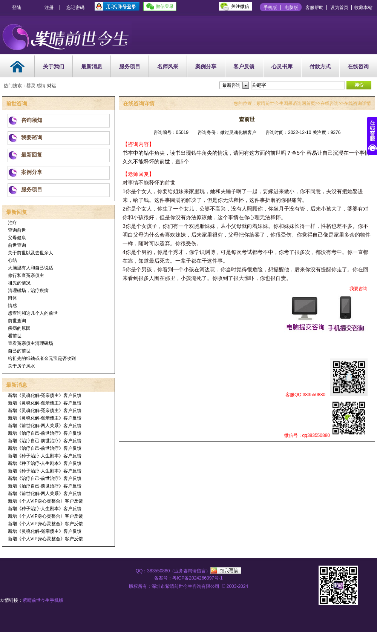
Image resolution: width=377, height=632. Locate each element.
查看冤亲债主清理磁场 (30, 343)
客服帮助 (314, 7)
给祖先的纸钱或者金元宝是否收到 (42, 358)
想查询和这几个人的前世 (33, 313)
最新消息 (91, 66)
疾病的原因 (19, 328)
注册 (49, 7)
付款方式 (320, 66)
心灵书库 (282, 66)
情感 (12, 305)
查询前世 (17, 230)
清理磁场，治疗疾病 (28, 290)
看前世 (14, 335)
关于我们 (53, 66)
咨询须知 (31, 120)
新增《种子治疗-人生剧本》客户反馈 (45, 455)
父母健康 (17, 237)
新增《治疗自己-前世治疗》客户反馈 (45, 433)
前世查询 (17, 245)
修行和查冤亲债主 (26, 275)
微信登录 (165, 6)
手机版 (270, 7)
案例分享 (205, 66)
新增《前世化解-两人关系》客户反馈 (45, 425)
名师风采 (167, 66)
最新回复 (31, 155)
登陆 (16, 7)
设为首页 (339, 7)
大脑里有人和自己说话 (30, 268)
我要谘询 (31, 137)
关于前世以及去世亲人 (30, 252)
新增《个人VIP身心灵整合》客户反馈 (45, 501)
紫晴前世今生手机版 (43, 600)
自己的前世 (19, 351)
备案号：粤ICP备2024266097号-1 (188, 578)
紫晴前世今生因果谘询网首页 (285, 103)
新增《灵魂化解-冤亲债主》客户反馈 (45, 395)
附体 (12, 298)
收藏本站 (363, 7)
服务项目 (129, 66)
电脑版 (291, 7)
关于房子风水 (21, 366)
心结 (12, 260)
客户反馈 (243, 66)
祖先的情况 (19, 283)
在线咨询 (358, 66)
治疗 (12, 222)
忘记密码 (75, 7)
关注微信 (240, 6)
